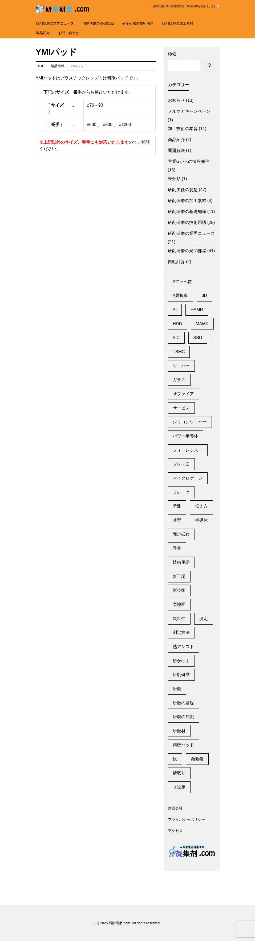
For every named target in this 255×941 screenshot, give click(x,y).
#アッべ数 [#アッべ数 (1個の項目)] (182, 281)
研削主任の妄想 (183, 189)
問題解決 (176, 150)
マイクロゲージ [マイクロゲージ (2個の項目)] (188, 478)
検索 (172, 54)
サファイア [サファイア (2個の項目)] (183, 394)
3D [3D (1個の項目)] (204, 295)
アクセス (175, 831)
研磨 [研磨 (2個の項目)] (177, 688)
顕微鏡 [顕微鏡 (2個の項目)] (197, 759)
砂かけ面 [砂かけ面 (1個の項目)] (181, 660)
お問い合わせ (68, 33)
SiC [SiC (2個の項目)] (176, 337)
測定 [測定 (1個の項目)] (203, 618)
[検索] (209, 65)
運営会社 (175, 808)
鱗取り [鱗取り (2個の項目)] (179, 773)
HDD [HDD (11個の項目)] (177, 323)
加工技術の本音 (183, 128)
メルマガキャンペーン (189, 111)
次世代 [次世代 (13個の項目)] (179, 618)
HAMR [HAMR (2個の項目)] (197, 309)
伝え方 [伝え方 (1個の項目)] (201, 506)
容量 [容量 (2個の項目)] (177, 548)
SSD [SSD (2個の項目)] (197, 337)
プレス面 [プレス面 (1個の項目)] (181, 464)
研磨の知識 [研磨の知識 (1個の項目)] (183, 716)
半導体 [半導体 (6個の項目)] (201, 520)
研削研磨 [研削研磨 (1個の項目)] (181, 674)
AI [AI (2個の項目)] (175, 309)
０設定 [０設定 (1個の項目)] (179, 787)
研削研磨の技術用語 (137, 23)
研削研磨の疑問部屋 (187, 250)
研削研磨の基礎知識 (98, 23)
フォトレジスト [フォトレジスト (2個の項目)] (188, 450)
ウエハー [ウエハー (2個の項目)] (181, 366)
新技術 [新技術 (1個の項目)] (179, 590)
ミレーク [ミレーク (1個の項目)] (181, 492)
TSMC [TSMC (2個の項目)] (179, 351)
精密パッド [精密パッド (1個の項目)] (183, 745)
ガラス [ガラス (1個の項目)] (179, 379)
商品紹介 (176, 139)
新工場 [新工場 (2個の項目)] (179, 576)
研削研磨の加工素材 (177, 23)
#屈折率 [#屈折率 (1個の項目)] (180, 295)
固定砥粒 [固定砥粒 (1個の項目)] (181, 534)
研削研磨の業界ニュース (55, 23)
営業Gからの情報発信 (188, 161)
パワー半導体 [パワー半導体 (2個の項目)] (185, 436)
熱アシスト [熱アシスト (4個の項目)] (183, 646)
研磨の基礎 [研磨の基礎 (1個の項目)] (183, 703)
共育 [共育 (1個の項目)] (177, 520)
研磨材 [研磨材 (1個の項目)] (179, 731)
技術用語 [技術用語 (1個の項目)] (181, 562)
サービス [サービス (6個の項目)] (181, 408)
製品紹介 (43, 33)
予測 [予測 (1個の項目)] (177, 506)
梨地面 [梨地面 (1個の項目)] (179, 604)
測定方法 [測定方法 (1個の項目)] (181, 632)
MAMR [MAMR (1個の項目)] (202, 323)
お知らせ (176, 100)
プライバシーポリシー (186, 820)
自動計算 (176, 261)
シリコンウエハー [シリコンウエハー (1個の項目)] (190, 422)
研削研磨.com (119, 923)
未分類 (174, 178)
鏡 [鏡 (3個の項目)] (175, 759)
